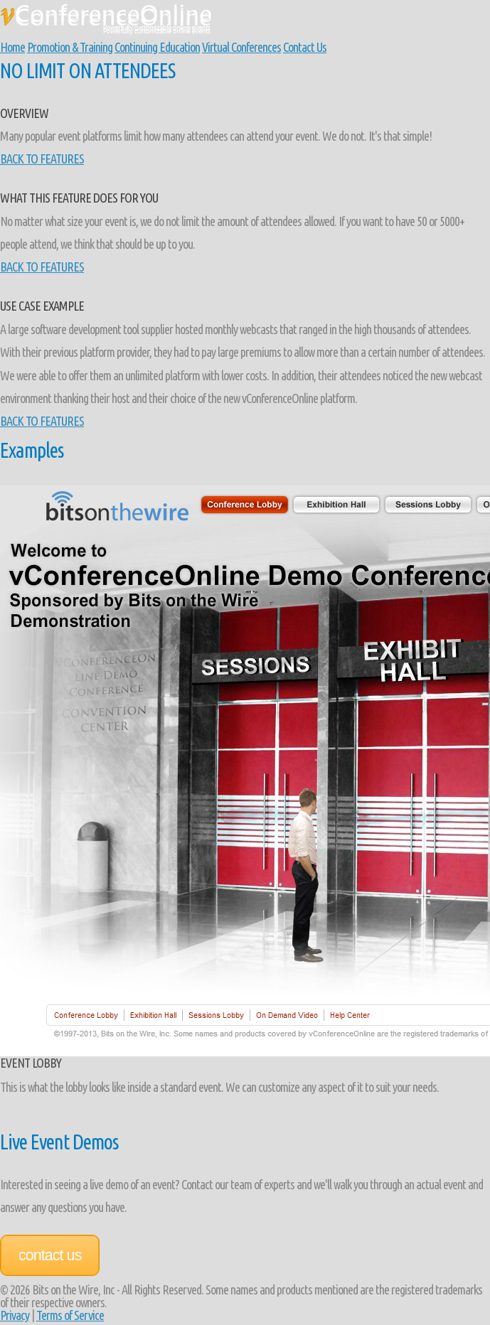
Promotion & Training (69, 47)
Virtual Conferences (241, 47)
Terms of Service (70, 1315)
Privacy (14, 1315)
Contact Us (304, 47)
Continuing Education (157, 47)
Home (12, 47)
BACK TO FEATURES (42, 158)
